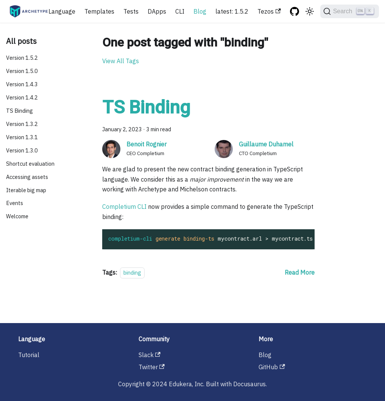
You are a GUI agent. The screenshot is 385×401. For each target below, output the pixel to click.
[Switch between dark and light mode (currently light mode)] (310, 11)
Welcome (17, 216)
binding (132, 272)
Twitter (152, 367)
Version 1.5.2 (22, 57)
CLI (179, 11)
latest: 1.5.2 (231, 11)
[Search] (349, 11)
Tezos (269, 11)
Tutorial (28, 355)
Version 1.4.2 (22, 97)
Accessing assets (27, 176)
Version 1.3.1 (22, 137)
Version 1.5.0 (22, 71)
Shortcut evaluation (30, 163)
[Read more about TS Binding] (300, 272)
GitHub (272, 367)
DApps (157, 11)
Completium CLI (124, 206)
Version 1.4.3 (22, 84)
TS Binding (19, 110)
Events (14, 203)
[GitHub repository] (294, 11)
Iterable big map (26, 190)
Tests (131, 11)
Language (61, 11)
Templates (99, 11)
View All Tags (120, 61)
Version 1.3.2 (22, 123)
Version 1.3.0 (22, 150)
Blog (199, 11)
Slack (150, 355)
